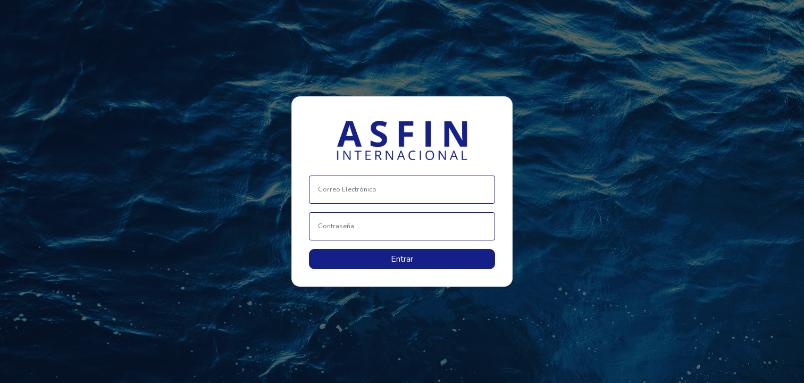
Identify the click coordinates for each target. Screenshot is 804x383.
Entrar (402, 259)
